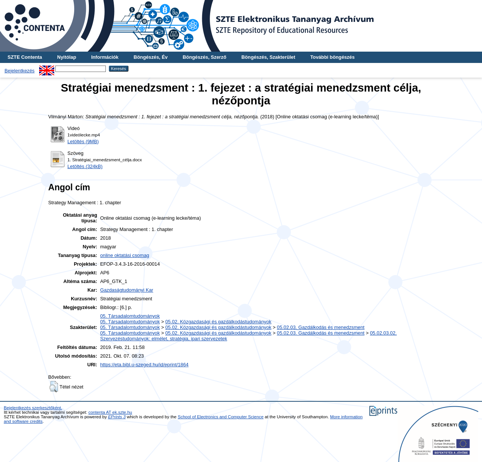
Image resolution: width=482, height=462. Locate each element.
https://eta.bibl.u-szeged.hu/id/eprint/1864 (144, 364)
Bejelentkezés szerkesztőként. (33, 407)
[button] (53, 386)
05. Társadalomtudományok (130, 316)
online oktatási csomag (124, 255)
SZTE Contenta (25, 57)
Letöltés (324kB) (84, 166)
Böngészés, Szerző (204, 57)
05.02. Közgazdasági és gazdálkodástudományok (218, 321)
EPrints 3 (117, 417)
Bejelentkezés (20, 70)
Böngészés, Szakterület (268, 57)
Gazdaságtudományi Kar (126, 290)
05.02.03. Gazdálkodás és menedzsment (321, 327)
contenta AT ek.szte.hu (110, 412)
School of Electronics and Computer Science (221, 417)
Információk (105, 57)
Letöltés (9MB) (83, 141)
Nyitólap (66, 57)
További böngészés (332, 57)
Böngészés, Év (151, 57)
